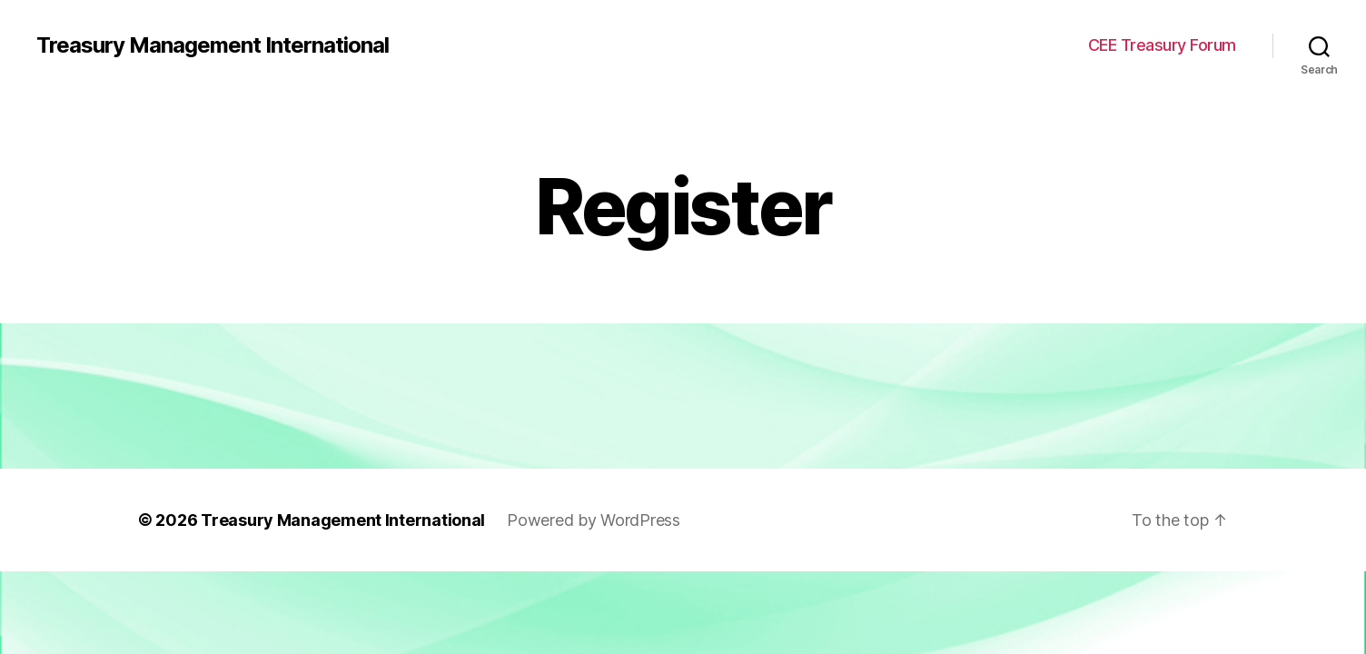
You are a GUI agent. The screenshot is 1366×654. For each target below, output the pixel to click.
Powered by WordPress (593, 520)
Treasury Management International (212, 45)
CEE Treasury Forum (1162, 44)
